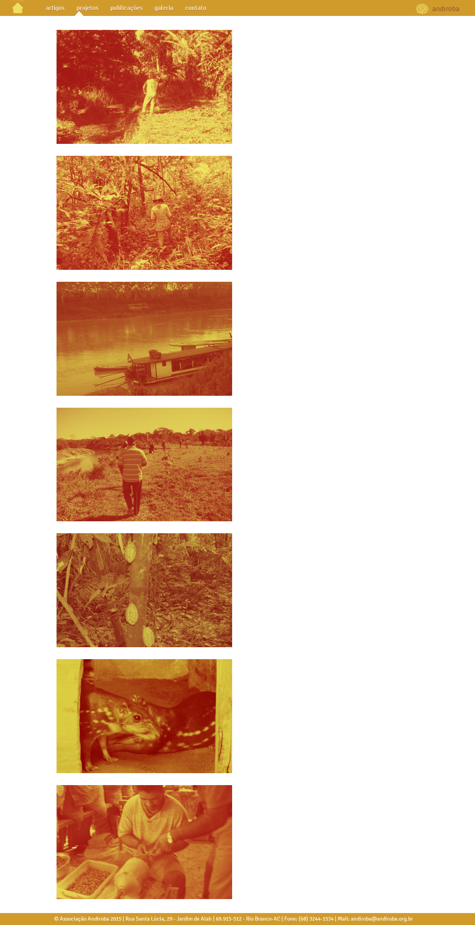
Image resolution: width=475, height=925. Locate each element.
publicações (126, 8)
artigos (55, 8)
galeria (163, 8)
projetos (87, 8)
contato (195, 8)
